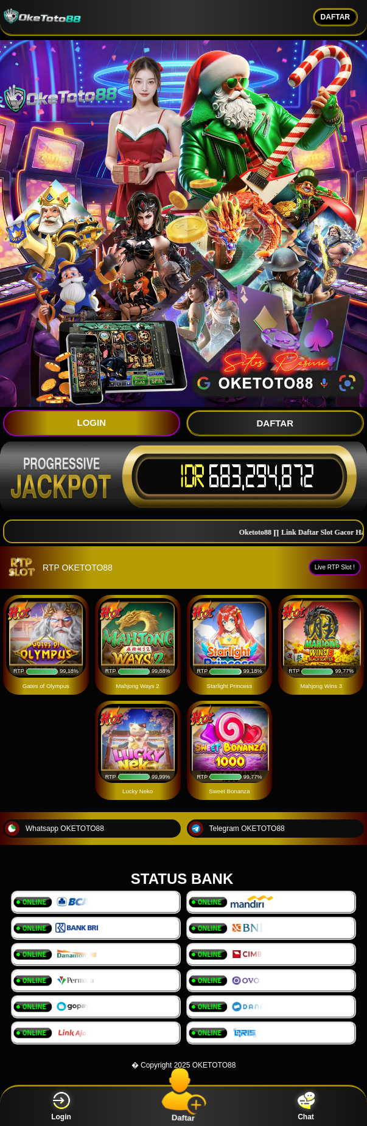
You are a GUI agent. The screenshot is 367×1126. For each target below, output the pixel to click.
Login (61, 1106)
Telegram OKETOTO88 (237, 828)
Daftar (183, 1106)
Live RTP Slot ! (335, 567)
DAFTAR (335, 17)
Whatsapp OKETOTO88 (54, 828)
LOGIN (92, 422)
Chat (306, 1106)
